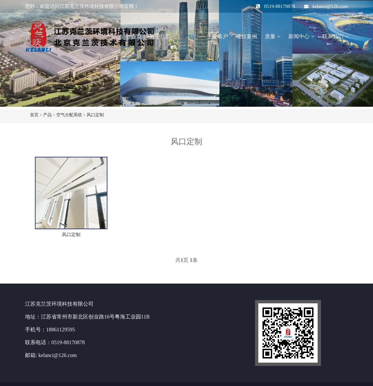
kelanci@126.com (330, 6)
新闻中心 (298, 36)
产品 (189, 36)
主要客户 (217, 36)
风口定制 (95, 114)
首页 (136, 36)
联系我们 (332, 36)
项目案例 (246, 36)
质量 (270, 36)
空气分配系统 (69, 114)
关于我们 (160, 36)
